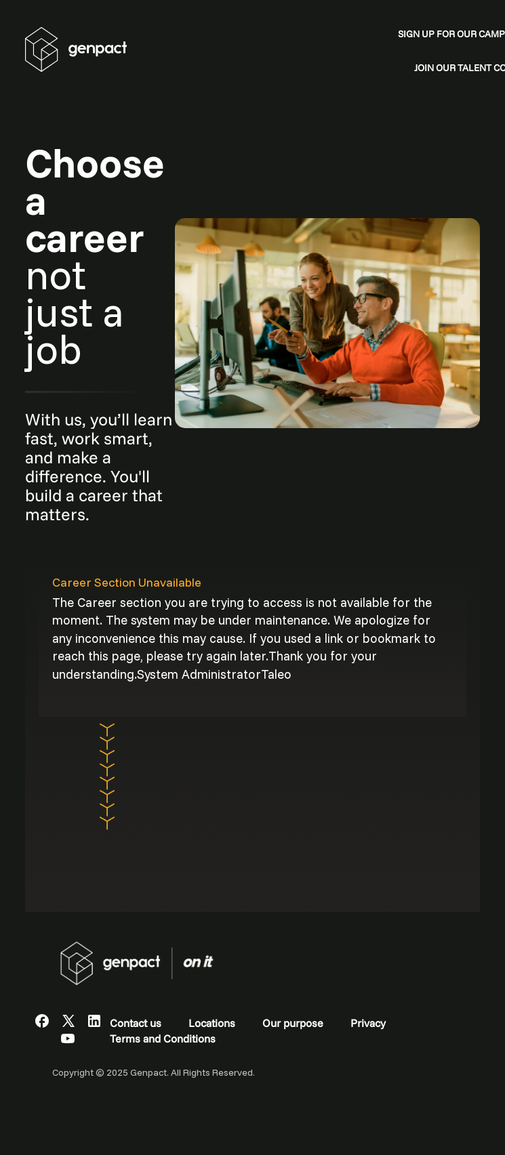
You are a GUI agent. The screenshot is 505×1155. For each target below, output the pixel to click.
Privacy (368, 1023)
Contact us (135, 1023)
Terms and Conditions (163, 1038)
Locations (211, 1023)
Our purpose (292, 1023)
